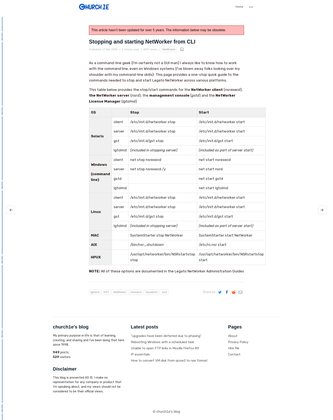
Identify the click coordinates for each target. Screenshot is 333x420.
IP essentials (140, 354)
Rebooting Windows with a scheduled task (162, 342)
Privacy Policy (238, 342)
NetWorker (168, 49)
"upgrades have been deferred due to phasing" (166, 336)
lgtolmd (94, 292)
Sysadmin (151, 292)
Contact (234, 354)
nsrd (164, 292)
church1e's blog (168, 411)
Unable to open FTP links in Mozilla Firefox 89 (165, 348)
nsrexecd (136, 292)
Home (239, 6)
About (232, 336)
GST (106, 292)
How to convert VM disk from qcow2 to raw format (169, 360)
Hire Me (233, 348)
